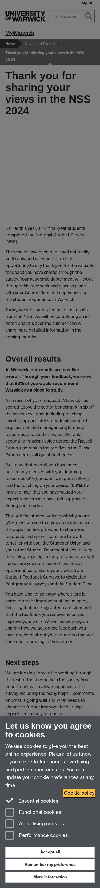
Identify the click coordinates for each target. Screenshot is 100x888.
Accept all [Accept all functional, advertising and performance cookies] (50, 852)
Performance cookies (36, 836)
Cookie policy (79, 793)
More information (50, 876)
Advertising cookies (34, 824)
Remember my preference (50, 864)
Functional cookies (33, 813)
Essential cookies (31, 800)
